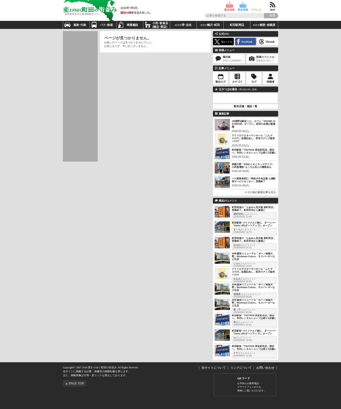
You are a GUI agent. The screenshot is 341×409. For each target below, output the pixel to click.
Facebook (247, 41)
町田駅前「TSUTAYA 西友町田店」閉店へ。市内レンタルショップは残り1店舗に (254, 151)
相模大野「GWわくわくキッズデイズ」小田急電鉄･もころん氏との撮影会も (253, 165)
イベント (256, 5)
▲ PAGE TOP (74, 383)
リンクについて (241, 367)
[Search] (271, 15)
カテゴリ (237, 81)
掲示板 (228, 58)
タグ (254, 81)
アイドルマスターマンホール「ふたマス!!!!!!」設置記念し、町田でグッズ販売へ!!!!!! (253, 138)
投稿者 (270, 81)
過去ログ (220, 81)
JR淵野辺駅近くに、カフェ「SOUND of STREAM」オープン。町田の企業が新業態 (253, 124)
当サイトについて (213, 367)
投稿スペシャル (262, 58)
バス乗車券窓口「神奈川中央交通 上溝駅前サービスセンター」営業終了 (254, 180)
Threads (270, 41)
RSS (272, 5)
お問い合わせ (265, 367)
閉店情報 (243, 5)
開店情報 (229, 5)
